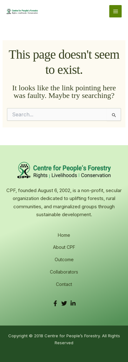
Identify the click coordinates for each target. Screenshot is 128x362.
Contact (64, 284)
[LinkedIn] (73, 303)
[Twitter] (64, 303)
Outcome (64, 259)
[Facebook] (55, 303)
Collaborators (64, 272)
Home (64, 235)
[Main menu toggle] (115, 11)
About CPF (64, 247)
